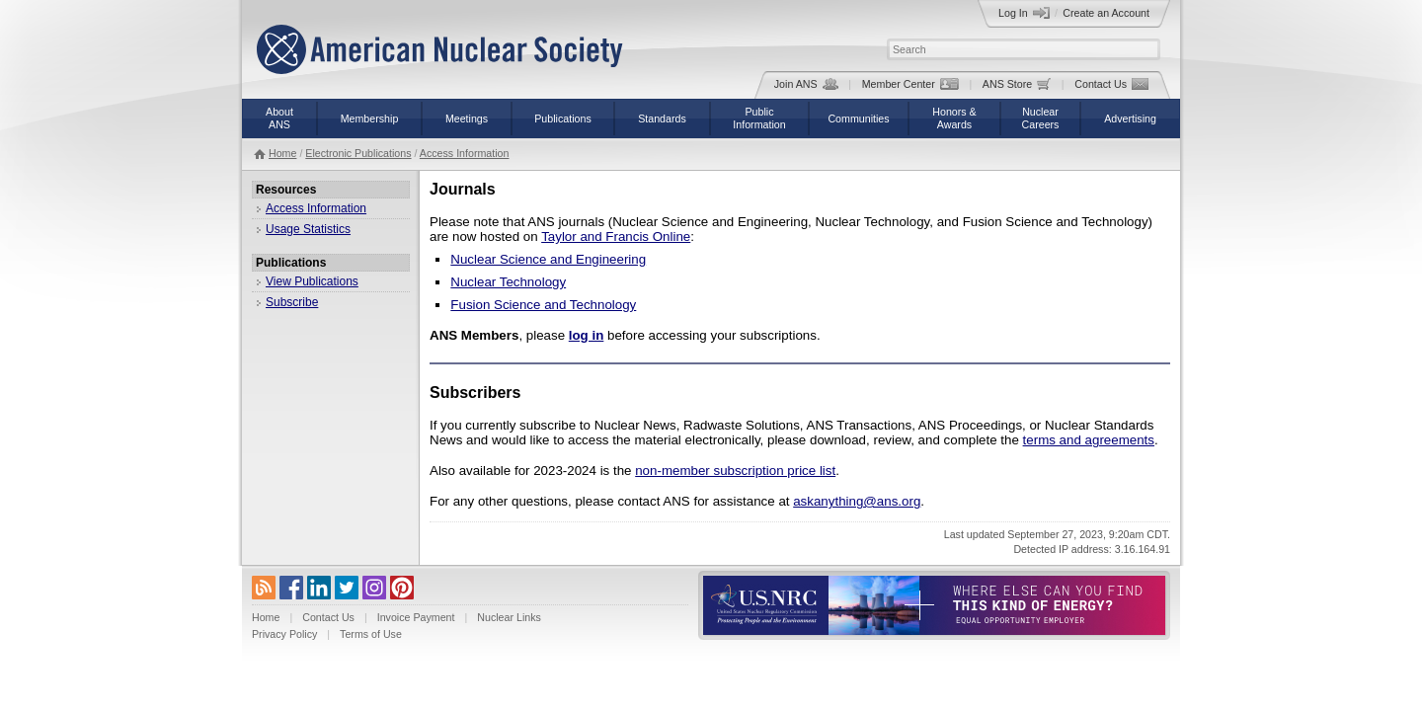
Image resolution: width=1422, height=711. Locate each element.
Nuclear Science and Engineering (548, 259)
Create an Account (1106, 13)
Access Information (465, 153)
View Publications (312, 281)
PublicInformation (759, 118)
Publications (562, 118)
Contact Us (1111, 84)
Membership (370, 118)
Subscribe (292, 302)
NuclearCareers (1041, 118)
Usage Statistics (308, 229)
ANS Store (1017, 84)
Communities (858, 118)
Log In (1024, 13)
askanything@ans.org (856, 501)
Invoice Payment (416, 617)
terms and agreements (1088, 440)
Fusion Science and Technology (543, 304)
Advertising (1130, 118)
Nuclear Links (509, 617)
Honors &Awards (954, 118)
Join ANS (806, 84)
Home (282, 153)
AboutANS (279, 118)
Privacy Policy (284, 634)
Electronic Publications (358, 153)
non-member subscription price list (735, 470)
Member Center (910, 84)
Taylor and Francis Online (615, 236)
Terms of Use (371, 634)
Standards (662, 118)
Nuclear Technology (508, 282)
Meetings (466, 118)
